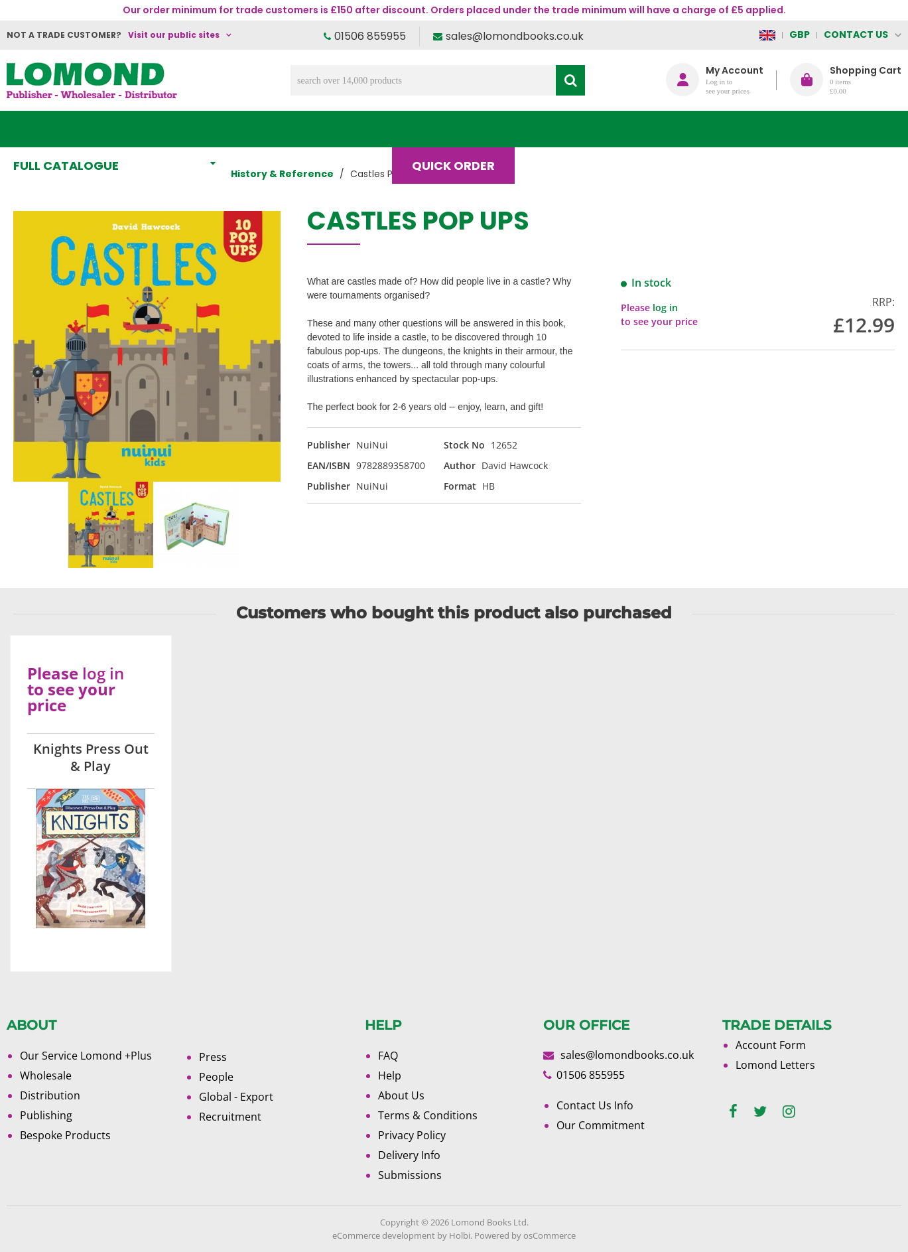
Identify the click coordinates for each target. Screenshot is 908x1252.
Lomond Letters (775, 1065)
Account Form (771, 1045)
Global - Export (236, 1096)
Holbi (459, 1235)
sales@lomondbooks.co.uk (515, 36)
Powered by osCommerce (525, 1235)
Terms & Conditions (428, 1115)
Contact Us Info (594, 1105)
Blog (557, 129)
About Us (645, 129)
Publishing (46, 1115)
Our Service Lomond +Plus (86, 1055)
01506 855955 (370, 36)
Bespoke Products (65, 1135)
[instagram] (789, 1112)
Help (389, 1075)
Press (213, 1057)
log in (665, 307)
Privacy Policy (412, 1135)
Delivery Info (409, 1155)
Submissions (410, 1175)
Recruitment (230, 1116)
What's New (294, 129)
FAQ (388, 1055)
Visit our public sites (174, 34)
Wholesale (46, 1075)
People (216, 1077)
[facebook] (733, 1112)
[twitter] (760, 1112)
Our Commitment (600, 1125)
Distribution (50, 1095)
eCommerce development (383, 1235)
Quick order (459, 129)
